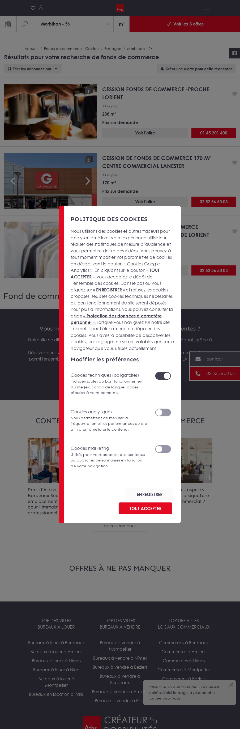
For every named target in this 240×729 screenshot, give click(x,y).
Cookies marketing (109, 457)
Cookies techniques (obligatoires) (109, 383)
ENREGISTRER (149, 494)
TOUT (145, 508)
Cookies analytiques (109, 420)
